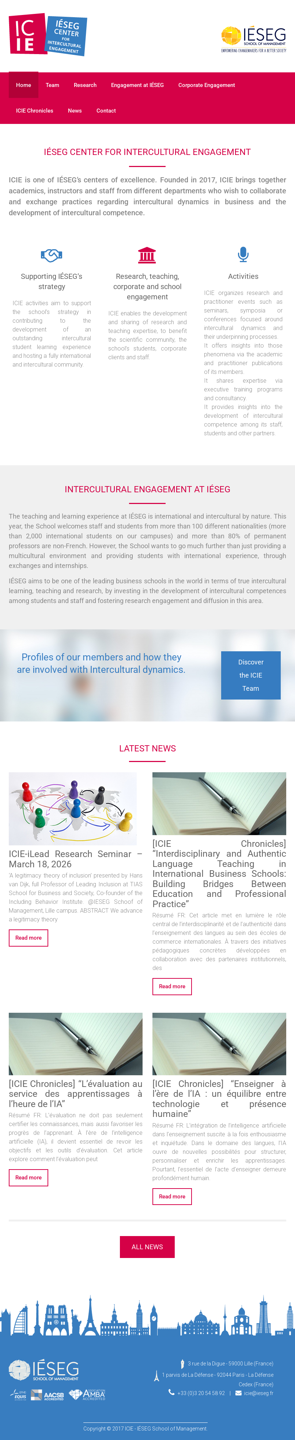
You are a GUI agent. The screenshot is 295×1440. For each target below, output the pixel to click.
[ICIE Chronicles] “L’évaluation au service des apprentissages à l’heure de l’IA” (75, 1094)
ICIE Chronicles (34, 110)
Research (85, 85)
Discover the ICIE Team (251, 675)
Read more (28, 938)
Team (52, 85)
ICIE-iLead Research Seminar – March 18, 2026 (75, 859)
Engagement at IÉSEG (137, 85)
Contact (106, 110)
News (75, 110)
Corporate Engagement (206, 85)
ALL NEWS (147, 1247)
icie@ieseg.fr (258, 1393)
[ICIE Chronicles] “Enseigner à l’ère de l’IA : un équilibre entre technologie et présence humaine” (219, 1099)
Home (23, 85)
